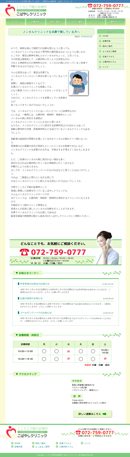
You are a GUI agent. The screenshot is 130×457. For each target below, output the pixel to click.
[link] (40, 304)
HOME (16, 21)
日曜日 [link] (40, 304)
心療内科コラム (116, 21)
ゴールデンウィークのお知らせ (36, 312)
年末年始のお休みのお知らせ (34, 283)
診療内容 (36, 21)
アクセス (96, 21)
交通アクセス (65, 443)
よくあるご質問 (76, 21)
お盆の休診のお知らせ (31, 298)
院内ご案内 (56, 21)
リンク (87, 443)
